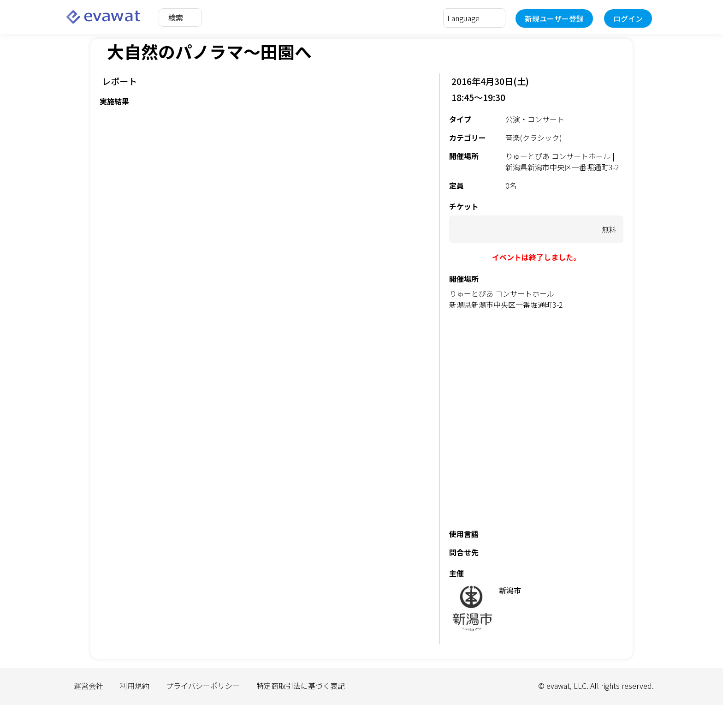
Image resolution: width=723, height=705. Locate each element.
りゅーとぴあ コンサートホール (501, 293)
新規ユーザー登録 (554, 18)
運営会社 (88, 685)
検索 (175, 17)
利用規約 (134, 685)
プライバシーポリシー (203, 685)
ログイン (628, 18)
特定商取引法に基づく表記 (300, 685)
